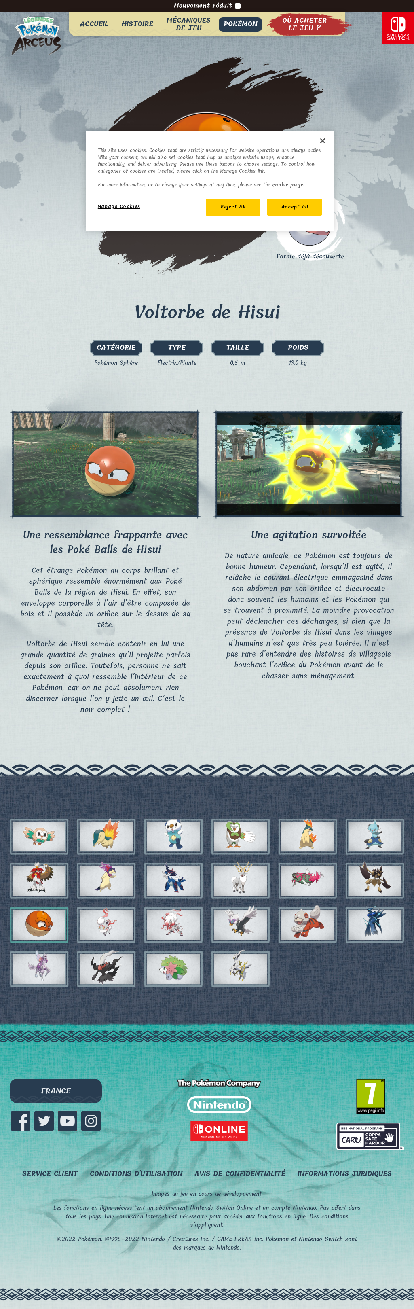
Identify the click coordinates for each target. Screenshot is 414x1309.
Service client (50, 1173)
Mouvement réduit (207, 6)
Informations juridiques (345, 1173)
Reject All (233, 207)
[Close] (323, 141)
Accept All (294, 207)
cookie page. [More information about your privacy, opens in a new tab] (288, 185)
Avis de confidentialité (239, 1173)
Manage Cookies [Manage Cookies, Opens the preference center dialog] (119, 206)
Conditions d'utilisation (136, 1173)
